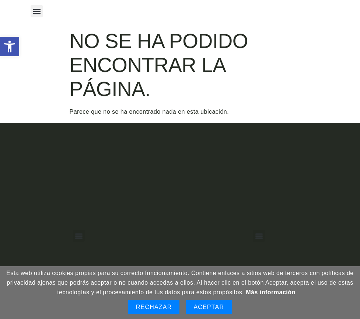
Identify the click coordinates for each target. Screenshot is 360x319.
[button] (9, 46)
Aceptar (208, 307)
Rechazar (154, 307)
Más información (271, 292)
